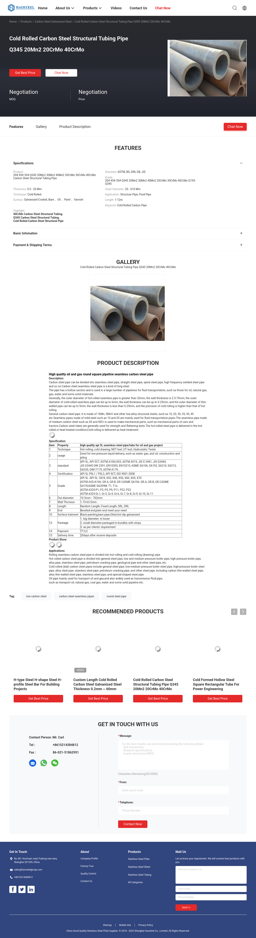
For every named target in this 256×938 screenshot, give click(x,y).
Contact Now (133, 824)
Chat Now (61, 73)
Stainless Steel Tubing (139, 874)
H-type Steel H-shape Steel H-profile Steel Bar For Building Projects (38, 684)
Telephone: (127, 802)
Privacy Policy (145, 925)
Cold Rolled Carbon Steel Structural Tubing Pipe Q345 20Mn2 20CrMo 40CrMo (155, 684)
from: (123, 782)
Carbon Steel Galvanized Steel (53, 21)
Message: (126, 735)
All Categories (135, 882)
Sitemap (107, 925)
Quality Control (88, 873)
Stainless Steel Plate (139, 859)
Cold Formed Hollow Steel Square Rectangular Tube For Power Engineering (216, 684)
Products (26, 21)
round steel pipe (116, 596)
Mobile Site (125, 925)
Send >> (186, 907)
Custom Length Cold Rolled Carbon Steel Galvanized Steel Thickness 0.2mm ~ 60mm (97, 684)
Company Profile (89, 858)
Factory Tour (87, 866)
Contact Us (86, 881)
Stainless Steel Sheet (139, 867)
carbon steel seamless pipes (76, 596)
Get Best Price (25, 73)
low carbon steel (36, 596)
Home (13, 21)
